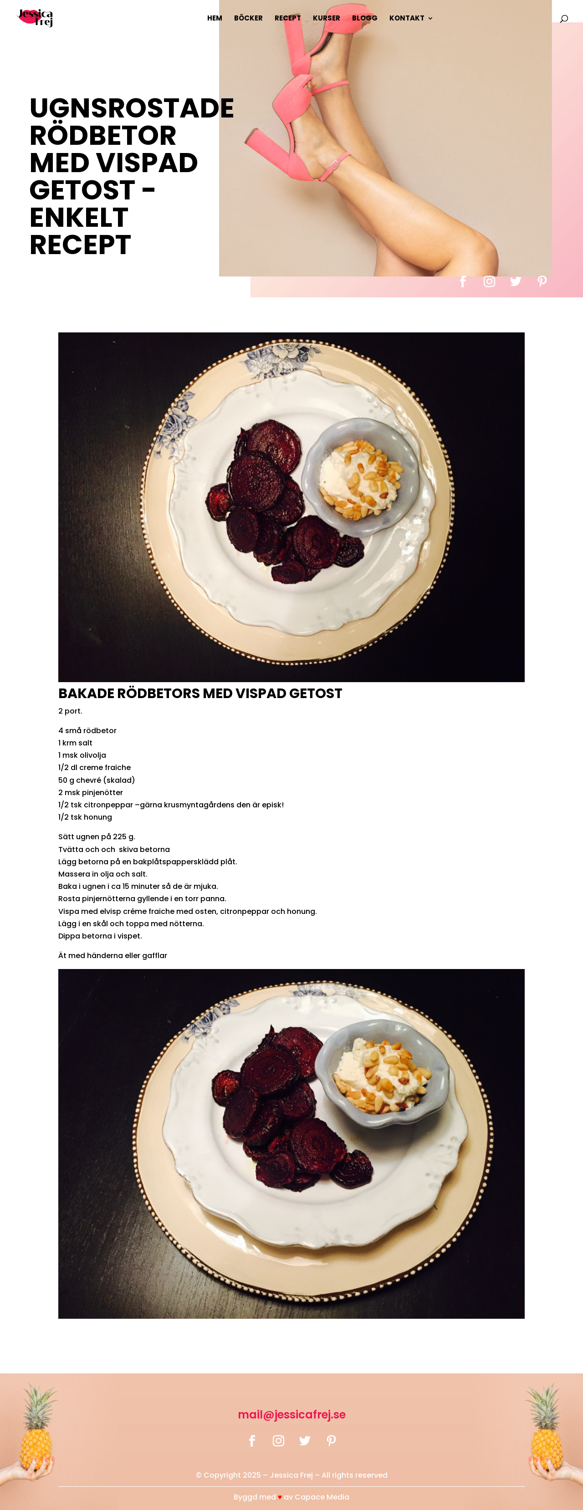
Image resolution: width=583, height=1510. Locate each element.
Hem (214, 19)
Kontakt (406, 19)
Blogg (365, 19)
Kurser (326, 19)
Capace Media (322, 1497)
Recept (288, 19)
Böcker (248, 19)
